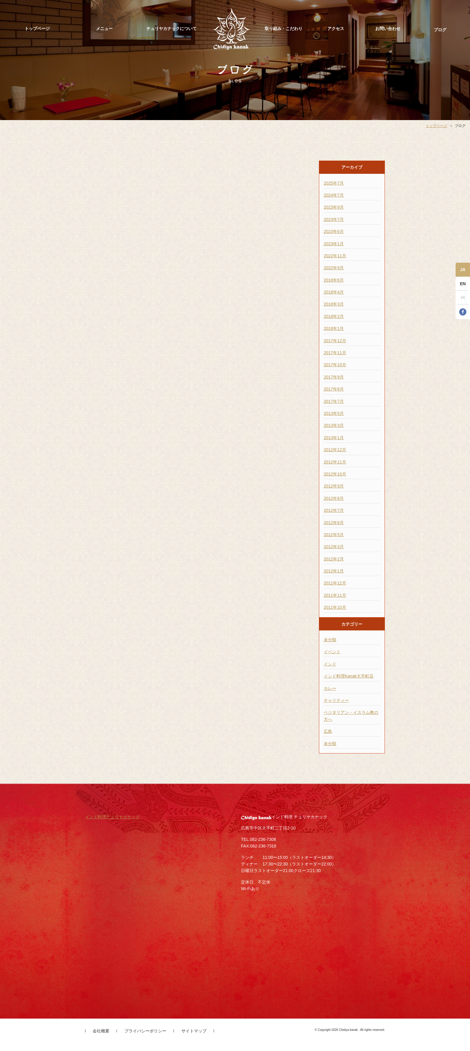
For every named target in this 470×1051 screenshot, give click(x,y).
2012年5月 (334, 534)
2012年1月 (334, 571)
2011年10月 (335, 607)
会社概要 (101, 1030)
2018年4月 (334, 292)
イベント (332, 651)
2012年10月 (335, 474)
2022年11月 (335, 255)
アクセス (335, 28)
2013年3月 (334, 425)
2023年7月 (334, 219)
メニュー (104, 28)
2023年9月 (334, 207)
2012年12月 (335, 449)
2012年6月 (334, 522)
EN (463, 283)
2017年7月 (334, 401)
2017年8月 (334, 389)
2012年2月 (334, 559)
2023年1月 (334, 243)
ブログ (440, 29)
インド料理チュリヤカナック (112, 816)
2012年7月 (334, 510)
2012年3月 (334, 546)
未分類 (330, 639)
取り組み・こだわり (283, 28)
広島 (328, 731)
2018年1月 (334, 328)
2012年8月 (334, 498)
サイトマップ (194, 1030)
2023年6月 (334, 231)
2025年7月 (334, 183)
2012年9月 (334, 486)
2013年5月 (334, 413)
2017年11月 (335, 352)
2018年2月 (334, 316)
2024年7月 (334, 195)
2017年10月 (335, 364)
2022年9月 (334, 267)
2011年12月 (335, 583)
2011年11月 (335, 595)
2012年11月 (335, 462)
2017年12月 (335, 340)
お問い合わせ (387, 28)
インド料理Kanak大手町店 (348, 676)
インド (330, 664)
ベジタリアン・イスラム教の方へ (351, 715)
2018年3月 (334, 304)
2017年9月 (334, 377)
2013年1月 (334, 437)
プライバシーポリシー (145, 1030)
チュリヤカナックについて (171, 28)
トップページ (37, 28)
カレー (330, 688)
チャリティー (336, 700)
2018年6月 (334, 280)
